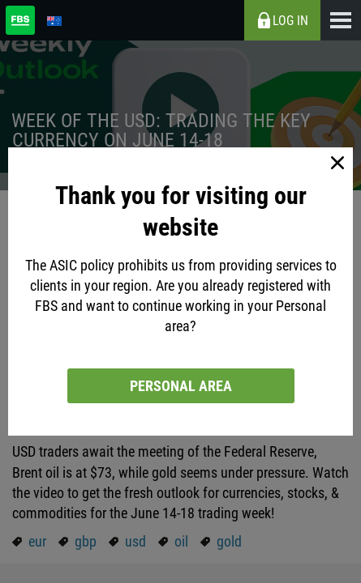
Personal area (181, 385)
